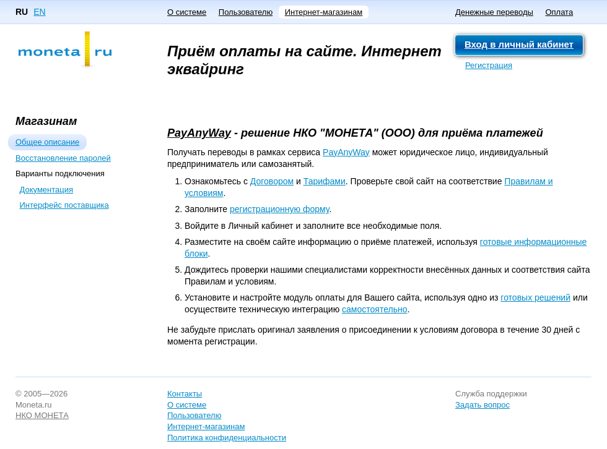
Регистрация (488, 65)
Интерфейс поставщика (64, 205)
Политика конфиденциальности (226, 437)
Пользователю (246, 12)
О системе (186, 12)
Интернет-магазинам (323, 12)
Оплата (559, 12)
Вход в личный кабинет (519, 44)
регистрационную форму (279, 209)
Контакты (184, 393)
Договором (272, 181)
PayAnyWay (199, 133)
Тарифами (325, 181)
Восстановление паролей (63, 158)
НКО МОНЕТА (42, 415)
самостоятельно (374, 309)
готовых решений (535, 297)
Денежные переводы (494, 12)
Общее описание (47, 142)
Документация (47, 189)
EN (39, 12)
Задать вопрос (482, 404)
